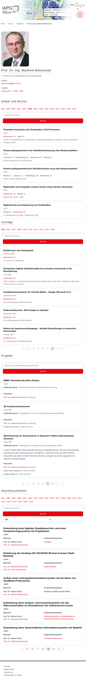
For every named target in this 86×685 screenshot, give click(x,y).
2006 (46, 109)
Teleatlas (47, 542)
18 (43, 649)
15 (27, 649)
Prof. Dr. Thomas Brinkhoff (14, 570)
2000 (13, 109)
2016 (52, 229)
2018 (31, 502)
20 (53, 649)
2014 (69, 109)
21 (59, 649)
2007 (14, 229)
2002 (24, 109)
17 (38, 649)
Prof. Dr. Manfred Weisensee (16, 397)
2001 (19, 109)
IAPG (2, 24)
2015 (74, 109)
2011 (57, 109)
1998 (8, 498)
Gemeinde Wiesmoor (53, 638)
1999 (8, 109)
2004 (35, 109)
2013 (63, 109)
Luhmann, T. (8, 157)
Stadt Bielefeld (50, 567)
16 (32, 649)
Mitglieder (20, 24)
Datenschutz (9, 669)
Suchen (43, 121)
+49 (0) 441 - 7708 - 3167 (12, 91)
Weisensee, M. (9, 136)
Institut (10, 24)
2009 (25, 229)
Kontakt (7, 666)
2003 (30, 109)
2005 (41, 109)
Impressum (8, 672)
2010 (30, 229)
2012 (41, 229)
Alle (2, 109)
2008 (52, 109)
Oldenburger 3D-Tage (13, 675)
